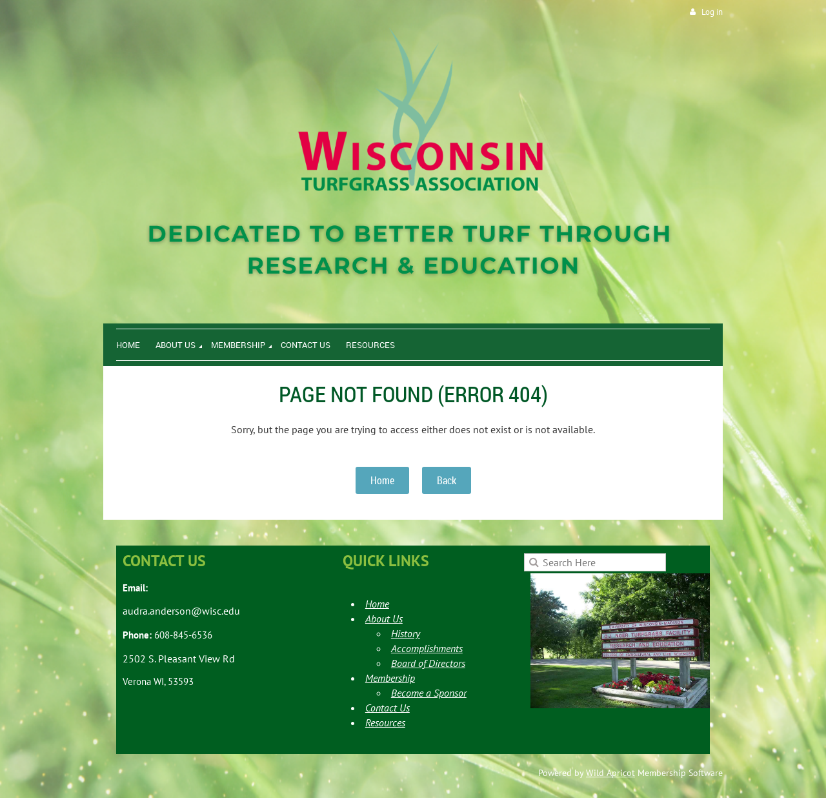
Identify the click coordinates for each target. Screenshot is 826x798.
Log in (712, 11)
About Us (384, 618)
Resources (385, 722)
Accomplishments (427, 648)
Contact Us (387, 707)
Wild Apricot (610, 773)
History (405, 633)
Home (382, 480)
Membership (390, 677)
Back (446, 480)
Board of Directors (428, 663)
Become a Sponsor (429, 692)
